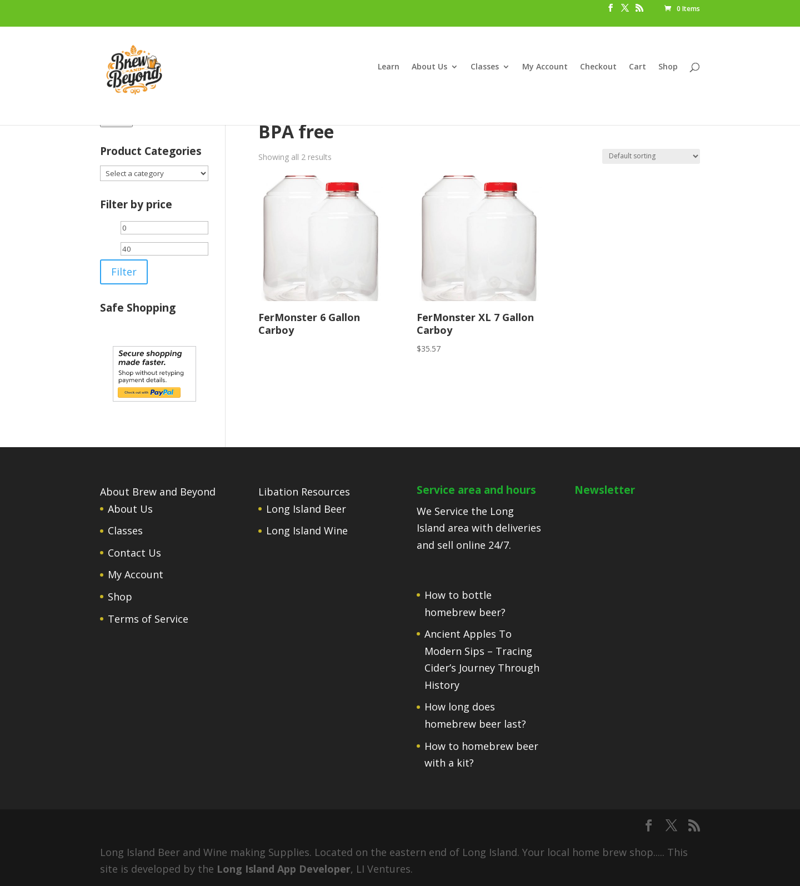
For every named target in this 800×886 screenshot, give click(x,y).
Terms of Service (148, 618)
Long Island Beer (306, 508)
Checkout (598, 67)
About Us (429, 67)
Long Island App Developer (284, 868)
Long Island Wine (307, 530)
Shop (668, 67)
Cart (637, 67)
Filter (124, 271)
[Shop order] (651, 156)
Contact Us (134, 552)
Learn (388, 67)
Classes (485, 67)
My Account (545, 67)
